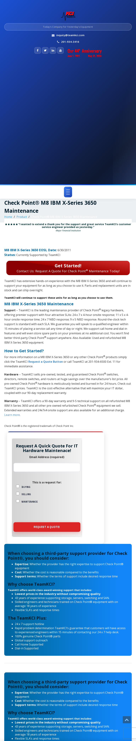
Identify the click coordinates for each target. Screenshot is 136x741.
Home (8, 217)
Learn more (12, 415)
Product (21, 217)
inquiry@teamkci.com (70, 35)
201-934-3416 (70, 41)
